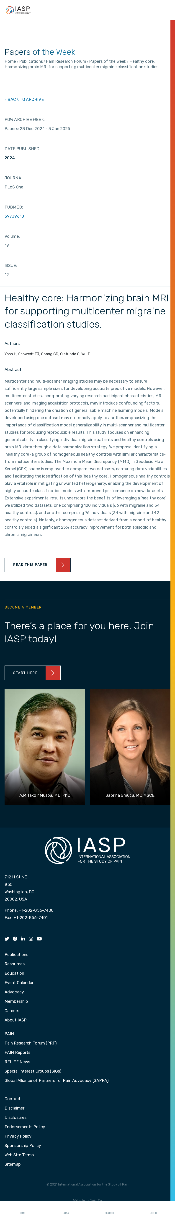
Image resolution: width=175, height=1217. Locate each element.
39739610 (14, 216)
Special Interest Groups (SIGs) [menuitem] (33, 1071)
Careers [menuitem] (12, 1011)
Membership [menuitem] (16, 1001)
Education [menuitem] (14, 973)
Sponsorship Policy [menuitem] (23, 1146)
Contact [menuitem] (13, 1099)
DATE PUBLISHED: (23, 148)
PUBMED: (14, 207)
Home (22, 1209)
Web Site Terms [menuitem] (19, 1155)
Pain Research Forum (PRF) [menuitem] (31, 1043)
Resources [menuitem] (15, 964)
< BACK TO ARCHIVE (24, 99)
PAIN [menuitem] (9, 1034)
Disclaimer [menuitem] (14, 1108)
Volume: (12, 236)
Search (109, 1209)
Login (153, 1209)
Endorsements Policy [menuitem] (25, 1127)
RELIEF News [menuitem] (17, 1062)
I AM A (65, 1209)
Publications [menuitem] (16, 955)
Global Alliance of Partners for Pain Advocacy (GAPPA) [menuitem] (57, 1081)
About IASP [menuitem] (16, 1020)
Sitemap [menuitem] (13, 1164)
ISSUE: (11, 265)
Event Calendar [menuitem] (19, 983)
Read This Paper (30, 565)
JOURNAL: (15, 177)
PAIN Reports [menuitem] (17, 1052)
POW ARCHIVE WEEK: (25, 119)
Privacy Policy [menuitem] (18, 1136)
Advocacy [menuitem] (14, 992)
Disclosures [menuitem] (15, 1117)
